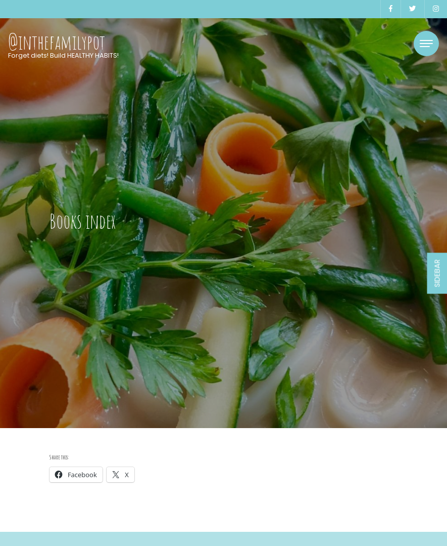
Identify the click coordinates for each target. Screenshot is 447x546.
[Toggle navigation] (426, 43)
